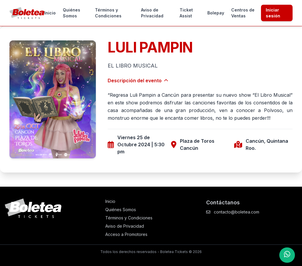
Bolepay (215, 12)
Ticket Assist (186, 12)
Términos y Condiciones (108, 12)
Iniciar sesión (273, 12)
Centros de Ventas (243, 12)
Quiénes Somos (71, 12)
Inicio (50, 12)
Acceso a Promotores (126, 234)
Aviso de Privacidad (152, 12)
